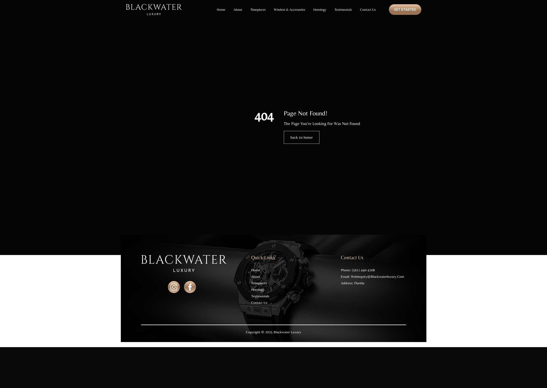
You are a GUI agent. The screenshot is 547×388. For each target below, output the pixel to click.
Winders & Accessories (289, 10)
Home (221, 10)
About (237, 10)
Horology (319, 10)
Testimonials (343, 10)
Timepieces (257, 10)
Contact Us (367, 10)
